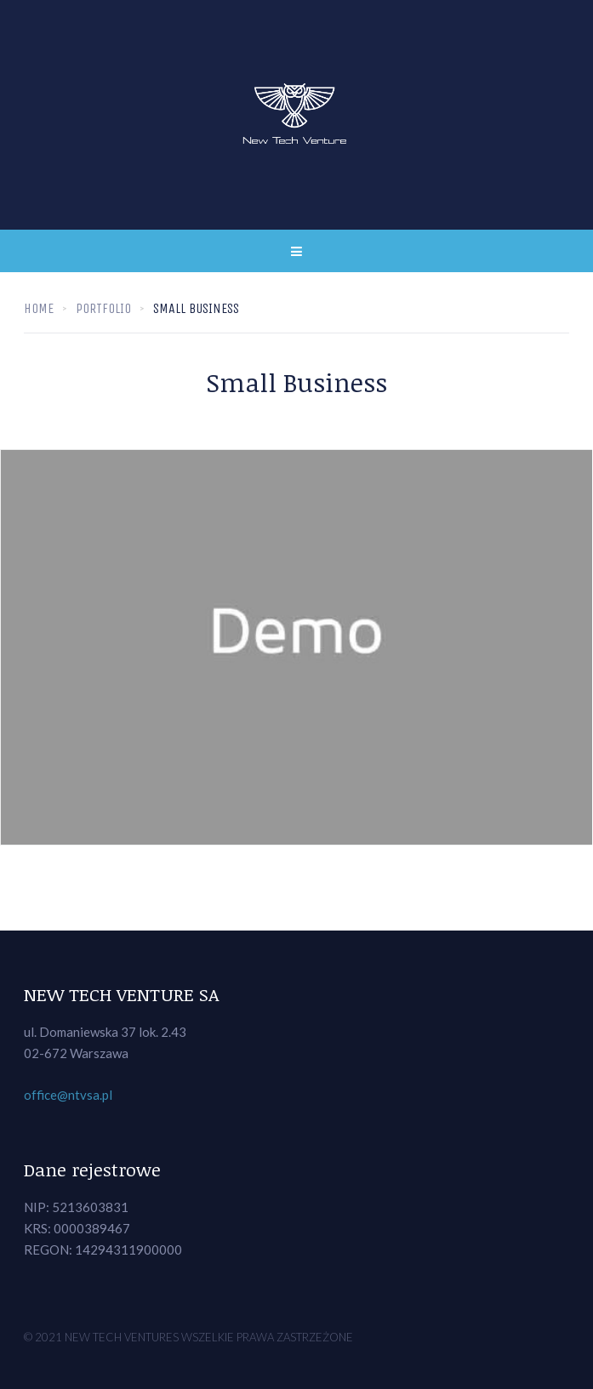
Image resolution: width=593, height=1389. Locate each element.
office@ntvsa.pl (68, 1094)
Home (39, 308)
